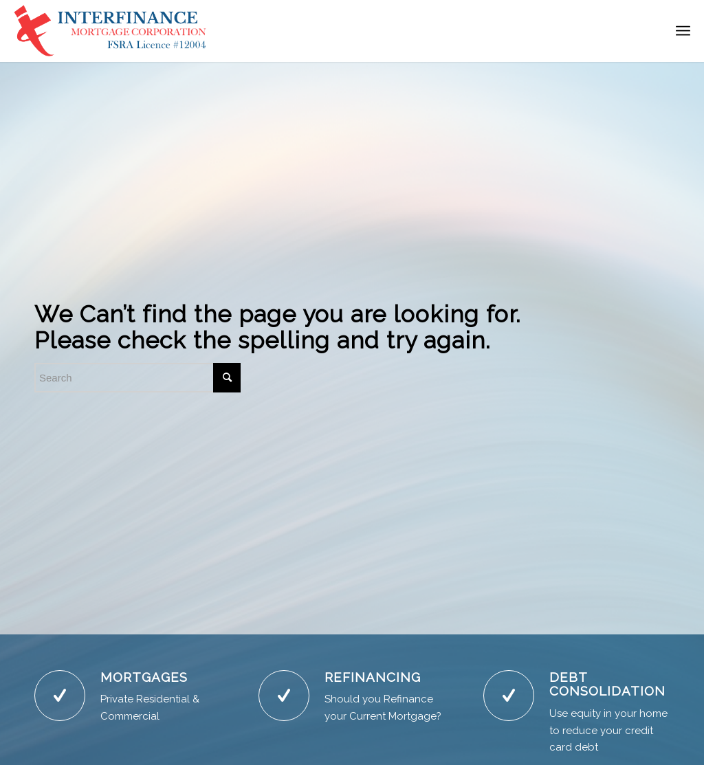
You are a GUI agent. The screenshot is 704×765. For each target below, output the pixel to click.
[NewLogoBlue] (112, 31)
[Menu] (683, 30)
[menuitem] (683, 30)
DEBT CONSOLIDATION (607, 684)
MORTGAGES (144, 677)
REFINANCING (372, 677)
